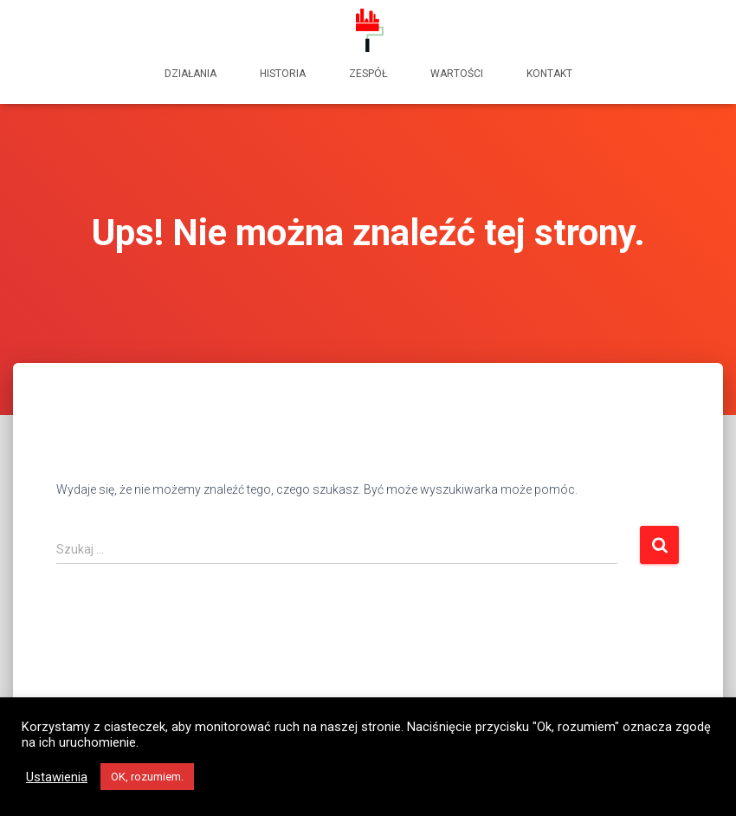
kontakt (549, 74)
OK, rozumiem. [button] (147, 776)
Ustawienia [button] (56, 777)
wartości (456, 74)
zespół (368, 74)
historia (283, 74)
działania (190, 74)
